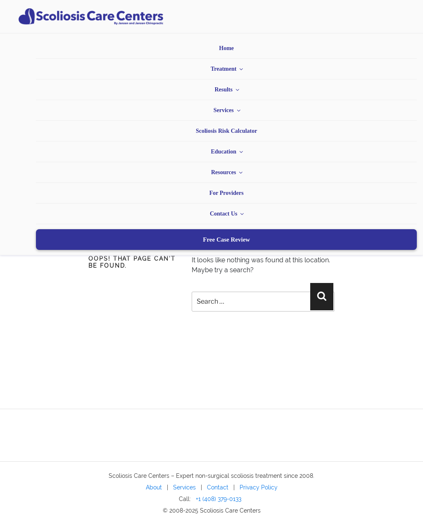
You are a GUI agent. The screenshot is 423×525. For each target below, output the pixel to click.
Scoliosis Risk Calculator (226, 131)
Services (228, 110)
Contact (217, 487)
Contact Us (227, 214)
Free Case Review (226, 239)
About (154, 487)
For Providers (226, 193)
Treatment (227, 69)
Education (227, 152)
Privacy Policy (259, 487)
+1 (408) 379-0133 (218, 498)
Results (227, 89)
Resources (227, 172)
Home (226, 48)
